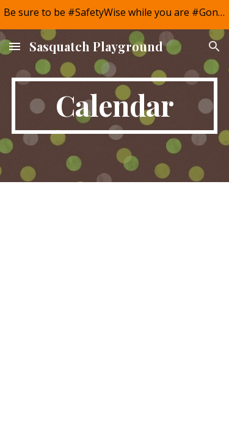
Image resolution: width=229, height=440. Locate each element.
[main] (115, 106)
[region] (114, 14)
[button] (14, 46)
